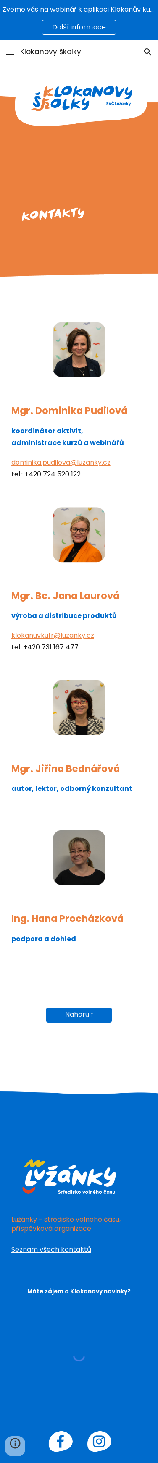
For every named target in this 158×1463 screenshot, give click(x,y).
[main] (79, 441)
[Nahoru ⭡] (79, 1015)
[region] (79, 20)
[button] (10, 51)
